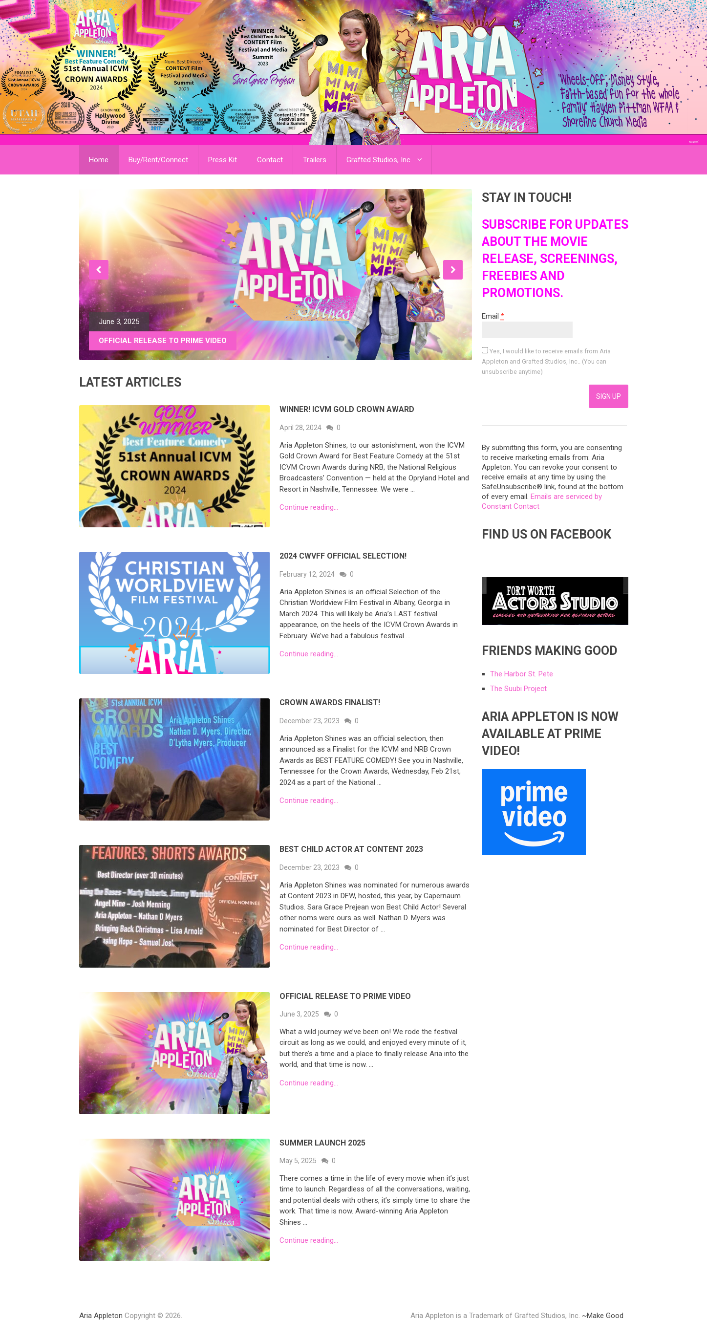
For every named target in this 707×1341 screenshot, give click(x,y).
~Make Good (602, 1315)
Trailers (314, 159)
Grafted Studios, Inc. (379, 159)
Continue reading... (308, 507)
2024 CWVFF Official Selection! (343, 556)
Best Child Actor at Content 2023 (351, 849)
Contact (270, 159)
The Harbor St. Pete (521, 674)
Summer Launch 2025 (322, 1142)
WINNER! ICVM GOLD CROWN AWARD (346, 409)
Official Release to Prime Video (345, 996)
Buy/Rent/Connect (158, 159)
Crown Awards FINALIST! (329, 702)
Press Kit (222, 159)
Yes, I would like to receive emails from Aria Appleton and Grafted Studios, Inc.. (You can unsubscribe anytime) (546, 361)
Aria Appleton (101, 1315)
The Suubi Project (518, 688)
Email (493, 316)
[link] (534, 852)
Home (98, 159)
